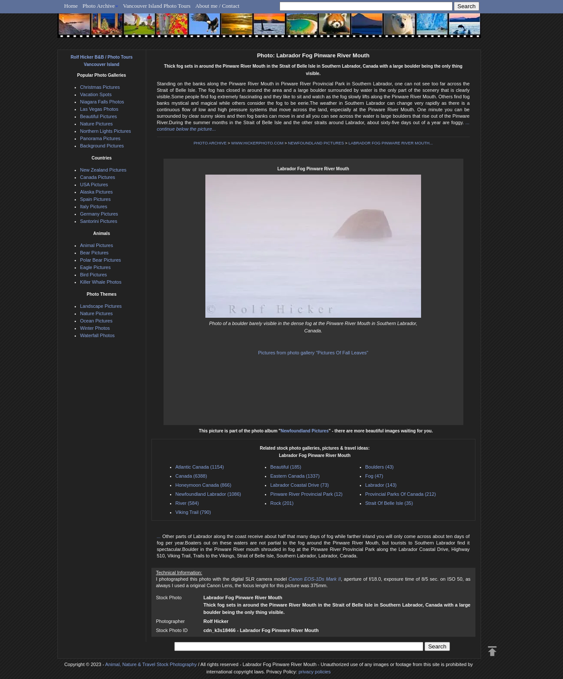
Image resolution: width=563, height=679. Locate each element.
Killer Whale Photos (101, 282)
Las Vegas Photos (99, 109)
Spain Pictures (95, 199)
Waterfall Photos (97, 335)
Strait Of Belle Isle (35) (389, 503)
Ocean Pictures (96, 320)
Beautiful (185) (286, 466)
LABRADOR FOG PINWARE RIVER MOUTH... (391, 143)
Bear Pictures (94, 252)
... (160, 536)
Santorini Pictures (98, 221)
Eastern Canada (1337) (295, 476)
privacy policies (315, 671)
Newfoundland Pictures (305, 431)
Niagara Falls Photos (102, 101)
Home (71, 6)
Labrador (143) (381, 485)
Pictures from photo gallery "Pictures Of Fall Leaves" (313, 352)
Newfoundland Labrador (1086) (208, 494)
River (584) (187, 503)
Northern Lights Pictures (105, 131)
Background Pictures (102, 145)
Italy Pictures (93, 206)
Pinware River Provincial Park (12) (306, 494)
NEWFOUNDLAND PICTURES (316, 143)
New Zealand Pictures (103, 169)
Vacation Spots (96, 94)
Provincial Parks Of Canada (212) (400, 494)
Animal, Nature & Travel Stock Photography (151, 664)
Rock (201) (282, 503)
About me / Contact (217, 6)
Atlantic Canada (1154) (200, 466)
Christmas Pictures (100, 87)
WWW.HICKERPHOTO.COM (257, 143)
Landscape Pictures (101, 306)
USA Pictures (94, 184)
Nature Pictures (96, 123)
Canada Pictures (97, 177)
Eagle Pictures (95, 267)
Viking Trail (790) (193, 512)
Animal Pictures (96, 245)
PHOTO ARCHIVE (210, 143)
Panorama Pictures (100, 138)
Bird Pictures (93, 274)
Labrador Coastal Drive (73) (299, 485)
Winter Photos (95, 328)
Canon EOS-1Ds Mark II (315, 579)
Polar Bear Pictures (100, 260)
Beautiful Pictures (98, 116)
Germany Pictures (99, 213)
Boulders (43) (379, 466)
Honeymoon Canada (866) (204, 485)
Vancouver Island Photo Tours (157, 6)
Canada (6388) (191, 476)
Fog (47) (374, 476)
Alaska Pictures (96, 191)
